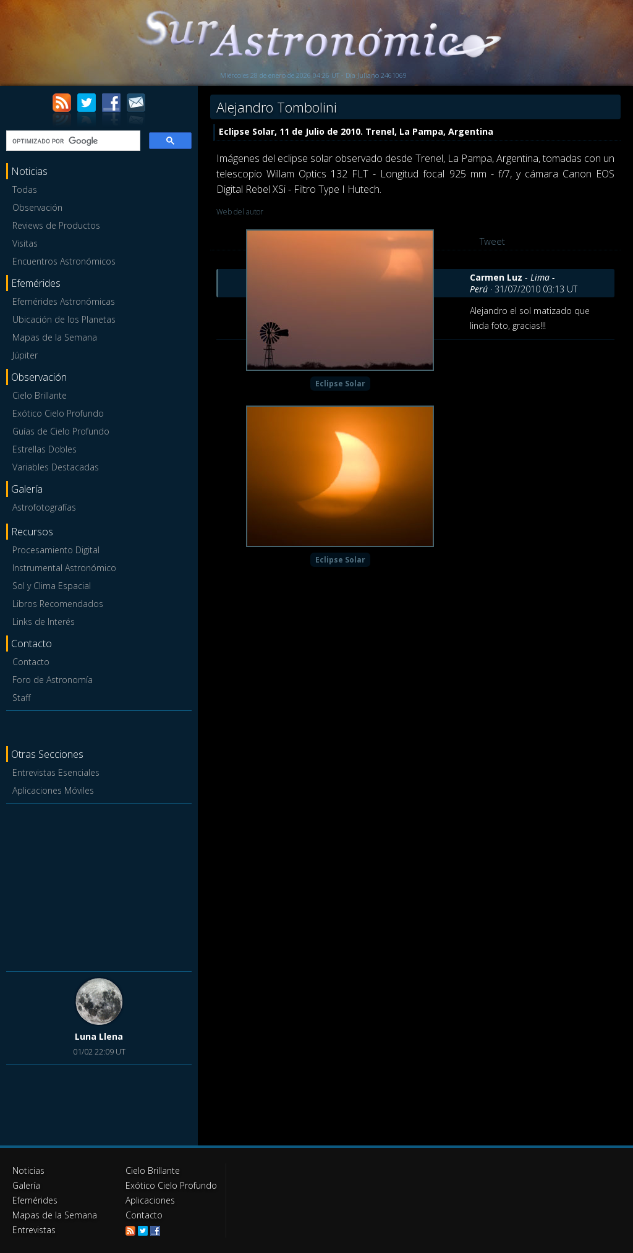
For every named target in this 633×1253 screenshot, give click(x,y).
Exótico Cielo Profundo (58, 413)
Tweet (492, 241)
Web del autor (239, 211)
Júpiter (25, 355)
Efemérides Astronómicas (63, 301)
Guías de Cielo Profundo (60, 431)
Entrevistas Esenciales (56, 772)
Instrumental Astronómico (64, 568)
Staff (21, 697)
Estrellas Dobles (44, 449)
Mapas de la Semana (54, 337)
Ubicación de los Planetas (64, 319)
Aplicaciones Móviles (53, 790)
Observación (37, 207)
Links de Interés (43, 621)
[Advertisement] (99, 885)
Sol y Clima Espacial (51, 586)
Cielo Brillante (39, 395)
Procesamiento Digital (56, 550)
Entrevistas (34, 1230)
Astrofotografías (44, 507)
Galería (26, 1185)
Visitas (25, 243)
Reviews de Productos (56, 225)
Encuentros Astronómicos (64, 261)
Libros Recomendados (57, 604)
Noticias (28, 1170)
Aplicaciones (150, 1200)
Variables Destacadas (55, 467)
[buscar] (72, 141)
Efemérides (34, 1200)
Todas (24, 189)
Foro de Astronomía (52, 680)
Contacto (30, 662)
